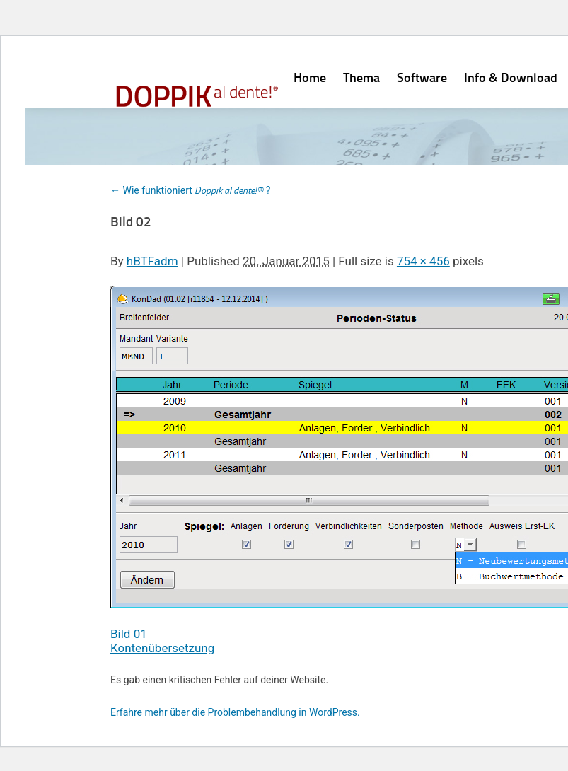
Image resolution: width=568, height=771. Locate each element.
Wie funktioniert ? (190, 190)
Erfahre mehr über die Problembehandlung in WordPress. (235, 712)
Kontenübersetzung (162, 648)
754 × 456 (423, 261)
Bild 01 (128, 634)
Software (422, 77)
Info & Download (510, 77)
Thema (361, 77)
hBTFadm (152, 261)
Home (310, 77)
